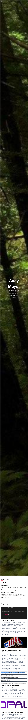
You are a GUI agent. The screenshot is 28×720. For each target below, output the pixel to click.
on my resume (7, 597)
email (19, 599)
